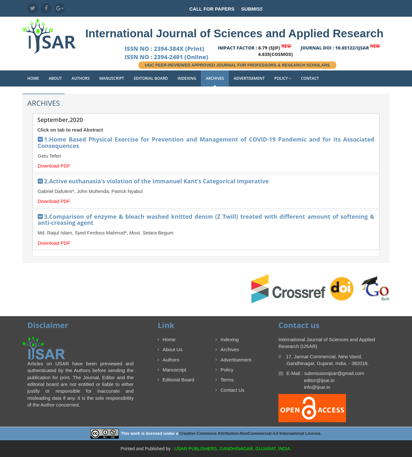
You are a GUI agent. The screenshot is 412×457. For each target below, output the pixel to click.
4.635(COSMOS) (275, 54)
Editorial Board (151, 78)
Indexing (187, 78)
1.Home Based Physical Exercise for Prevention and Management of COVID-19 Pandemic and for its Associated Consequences (206, 142)
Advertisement (249, 78)
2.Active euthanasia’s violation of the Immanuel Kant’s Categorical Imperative (156, 181)
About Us (170, 349)
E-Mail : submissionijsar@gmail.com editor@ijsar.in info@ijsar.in (321, 380)
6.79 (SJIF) (269, 48)
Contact (310, 78)
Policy (282, 78)
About (55, 78)
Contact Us (230, 390)
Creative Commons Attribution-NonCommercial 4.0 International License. (250, 433)
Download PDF (54, 166)
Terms (225, 379)
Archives (215, 78)
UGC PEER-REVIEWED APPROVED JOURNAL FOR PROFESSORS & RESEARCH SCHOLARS (237, 65)
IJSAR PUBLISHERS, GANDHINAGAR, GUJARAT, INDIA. (233, 448)
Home (33, 78)
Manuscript (111, 78)
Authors (80, 78)
